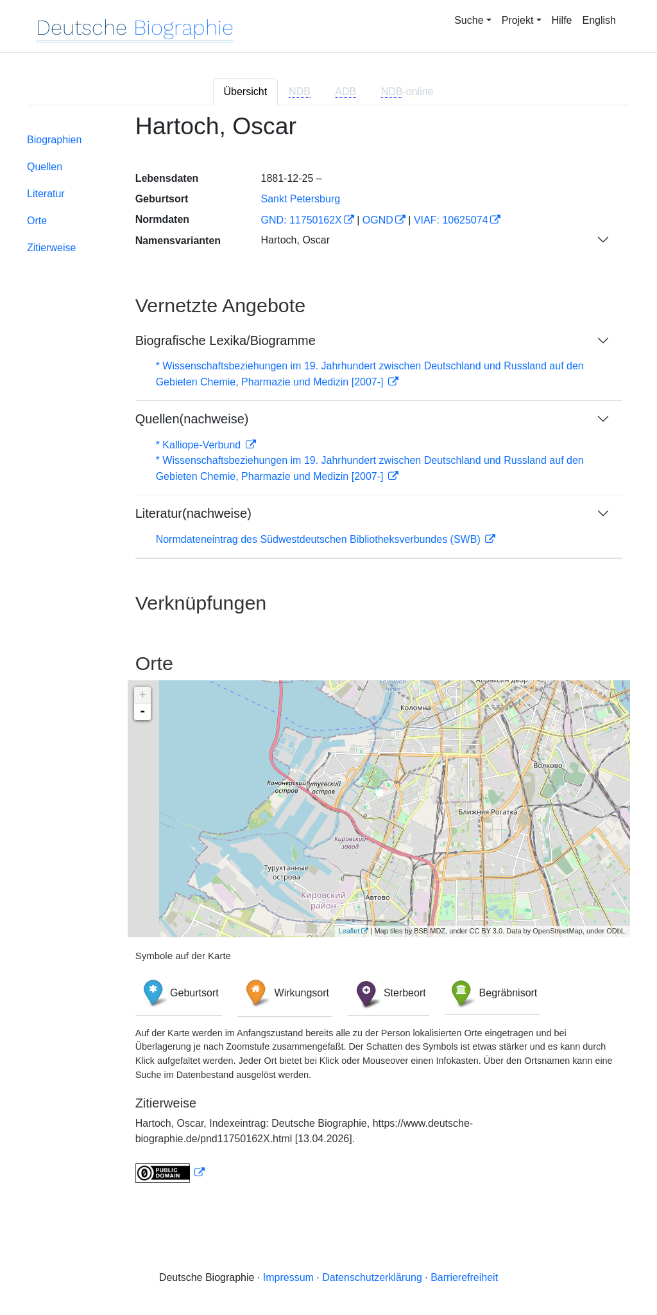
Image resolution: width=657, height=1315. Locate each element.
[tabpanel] (328, 656)
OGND (378, 220)
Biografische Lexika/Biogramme (225, 340)
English (599, 20)
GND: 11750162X (300, 220)
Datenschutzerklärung (372, 1277)
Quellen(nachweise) (192, 419)
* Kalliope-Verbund (200, 444)
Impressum (288, 1277)
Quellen (44, 166)
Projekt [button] (518, 20)
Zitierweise (51, 247)
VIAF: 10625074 (451, 220)
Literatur (46, 193)
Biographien (54, 139)
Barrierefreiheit (464, 1277)
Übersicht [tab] (246, 91)
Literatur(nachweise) (193, 513)
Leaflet (348, 931)
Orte (37, 220)
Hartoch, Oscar (295, 239)
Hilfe (562, 20)
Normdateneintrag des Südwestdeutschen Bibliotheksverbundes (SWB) (320, 539)
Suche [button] (468, 20)
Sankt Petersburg (300, 198)
